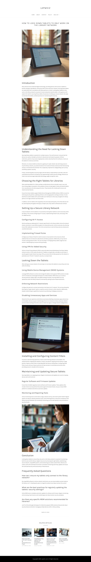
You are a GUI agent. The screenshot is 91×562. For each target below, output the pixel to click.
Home (33, 14)
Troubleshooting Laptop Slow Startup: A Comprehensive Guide (38, 541)
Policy (50, 14)
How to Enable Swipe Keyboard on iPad (63, 540)
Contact (44, 14)
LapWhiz (45, 8)
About (38, 14)
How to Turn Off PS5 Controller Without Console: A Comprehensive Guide (51, 541)
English (56, 14)
